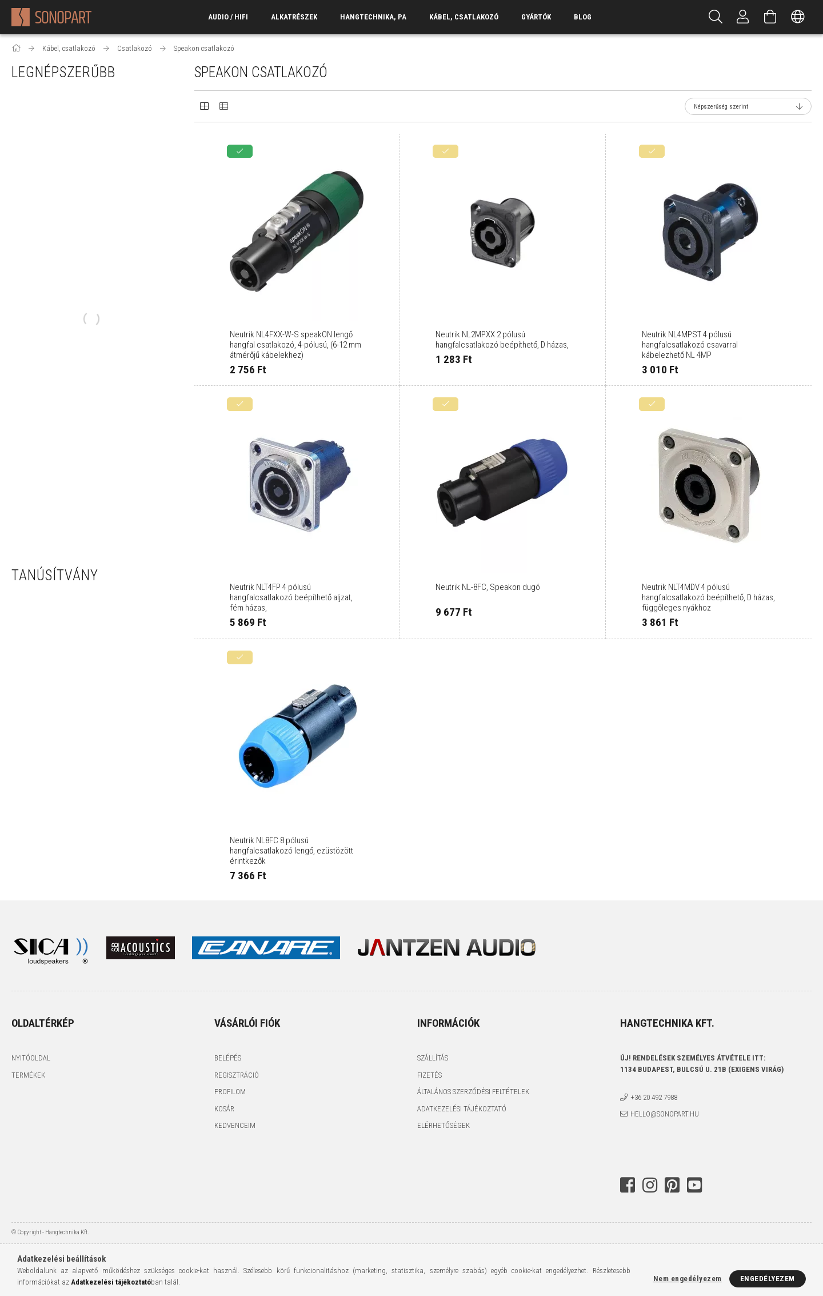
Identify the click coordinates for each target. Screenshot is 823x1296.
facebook (627, 1185)
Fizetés (429, 1075)
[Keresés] (715, 17)
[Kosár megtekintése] (770, 17)
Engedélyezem (767, 1278)
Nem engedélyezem (687, 1278)
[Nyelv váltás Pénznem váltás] (798, 17)
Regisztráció (236, 1075)
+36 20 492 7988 (653, 1097)
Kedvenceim (234, 1125)
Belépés (227, 1058)
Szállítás (432, 1058)
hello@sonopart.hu (664, 1114)
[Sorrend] (748, 106)
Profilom (230, 1091)
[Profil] (743, 17)
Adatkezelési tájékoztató (461, 1108)
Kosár (224, 1108)
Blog (583, 17)
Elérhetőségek (443, 1125)
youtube (694, 1185)
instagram (649, 1185)
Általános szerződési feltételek (473, 1091)
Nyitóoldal (30, 1058)
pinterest (672, 1185)
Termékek (28, 1075)
